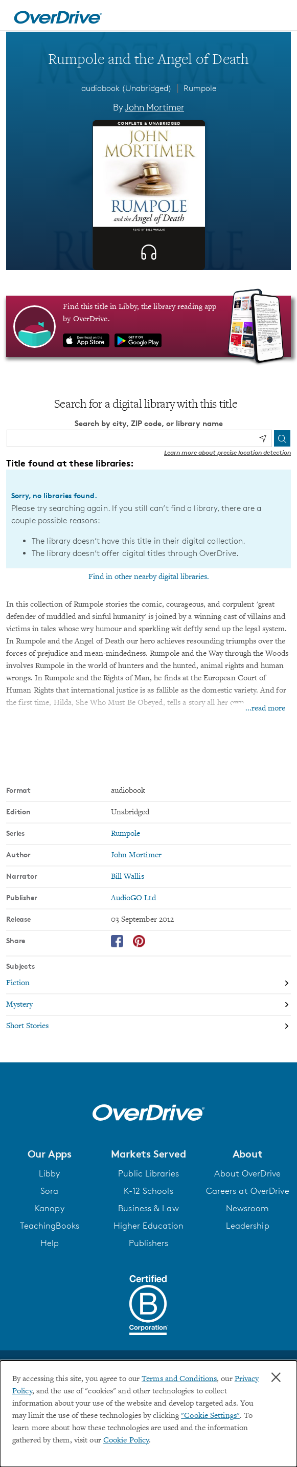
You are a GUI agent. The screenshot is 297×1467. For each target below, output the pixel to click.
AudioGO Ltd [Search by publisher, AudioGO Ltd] (133, 898)
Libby (49, 1173)
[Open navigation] (278, 17)
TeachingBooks (49, 1225)
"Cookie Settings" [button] (210, 1416)
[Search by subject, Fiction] (148, 983)
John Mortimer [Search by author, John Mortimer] (154, 107)
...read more (265, 708)
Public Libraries (148, 1173)
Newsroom (247, 1208)
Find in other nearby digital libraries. (148, 577)
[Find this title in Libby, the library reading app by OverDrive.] (148, 326)
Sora (49, 1191)
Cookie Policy (126, 1440)
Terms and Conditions (179, 1379)
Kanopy (49, 1208)
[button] (49, 1154)
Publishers (149, 1243)
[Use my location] (263, 438)
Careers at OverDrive (247, 1191)
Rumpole (200, 88)
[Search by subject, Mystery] (148, 1005)
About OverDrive (247, 1173)
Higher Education (148, 1225)
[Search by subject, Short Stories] (148, 1026)
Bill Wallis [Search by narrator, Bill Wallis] (127, 877)
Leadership (247, 1225)
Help (49, 1243)
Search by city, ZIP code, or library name (149, 423)
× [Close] (276, 1377)
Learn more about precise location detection (227, 452)
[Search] (282, 438)
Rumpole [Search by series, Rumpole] (126, 834)
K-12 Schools (148, 1191)
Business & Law (148, 1208)
